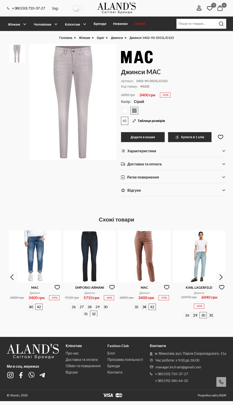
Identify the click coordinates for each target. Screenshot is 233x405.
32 (94, 314)
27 (82, 307)
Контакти (115, 372)
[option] (72, 102)
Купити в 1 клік (189, 137)
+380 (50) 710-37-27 (26, 8)
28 (90, 307)
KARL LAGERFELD (199, 287)
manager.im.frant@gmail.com (175, 367)
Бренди (100, 23)
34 (144, 307)
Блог (111, 353)
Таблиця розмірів (149, 120)
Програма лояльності (125, 359)
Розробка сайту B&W (212, 395)
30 (105, 307)
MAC (35, 287)
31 (86, 314)
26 (74, 307)
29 (97, 307)
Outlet (139, 23)
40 (31, 307)
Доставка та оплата (82, 359)
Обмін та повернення (83, 366)
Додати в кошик (143, 137)
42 (124, 121)
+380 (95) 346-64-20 (171, 380)
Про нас (72, 353)
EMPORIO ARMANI (89, 287)
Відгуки (72, 372)
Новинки (120, 23)
